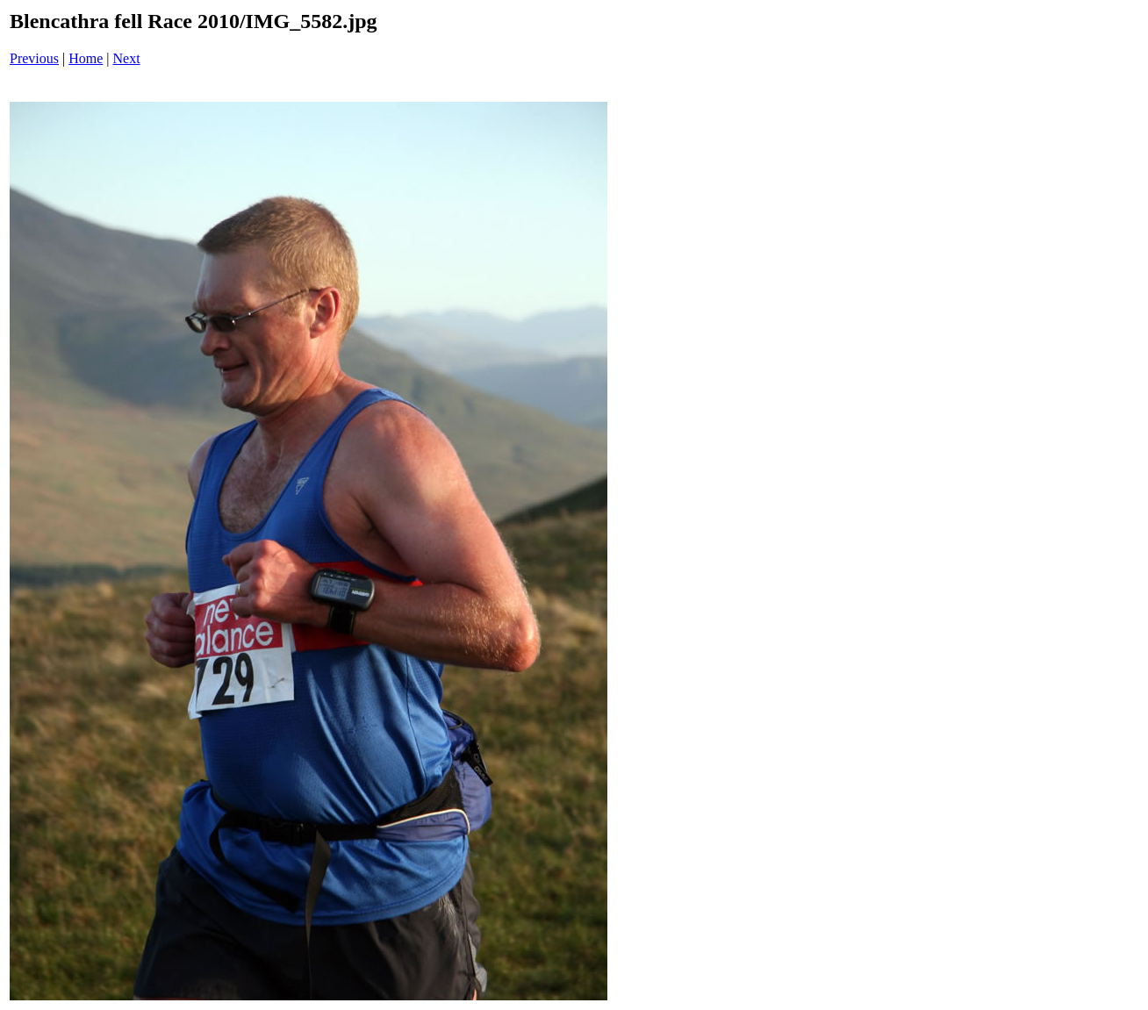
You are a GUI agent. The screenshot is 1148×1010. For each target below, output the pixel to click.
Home (85, 58)
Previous (34, 58)
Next (126, 58)
